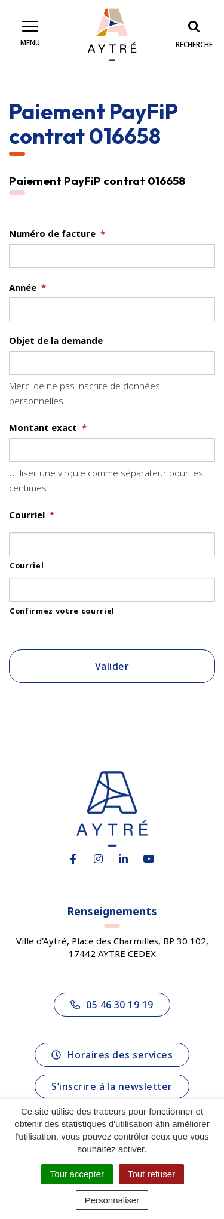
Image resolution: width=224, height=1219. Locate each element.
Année (27, 287)
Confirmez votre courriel (62, 611)
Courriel (31, 515)
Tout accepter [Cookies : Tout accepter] (77, 1174)
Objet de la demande (56, 340)
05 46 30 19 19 (112, 1004)
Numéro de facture (57, 233)
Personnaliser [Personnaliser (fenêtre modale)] (112, 1200)
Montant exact (48, 427)
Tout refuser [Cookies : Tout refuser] (151, 1174)
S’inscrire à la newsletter (111, 1086)
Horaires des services (112, 1054)
